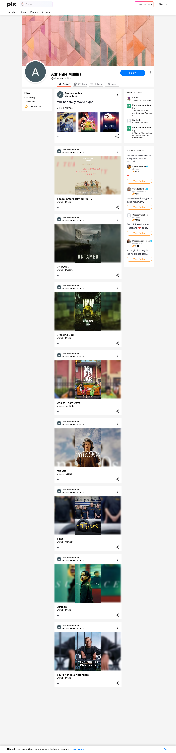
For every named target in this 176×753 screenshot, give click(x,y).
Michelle (136, 120)
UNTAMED (63, 266)
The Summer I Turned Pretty (74, 198)
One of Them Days (68, 402)
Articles (12, 12)
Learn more (78, 749)
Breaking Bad (65, 334)
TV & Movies (65, 107)
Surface (62, 606)
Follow (132, 72)
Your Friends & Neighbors (73, 674)
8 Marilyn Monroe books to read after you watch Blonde (142, 135)
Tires (60, 538)
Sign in (163, 4)
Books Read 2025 (140, 123)
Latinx (135, 97)
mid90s (61, 470)
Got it (166, 749)
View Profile (139, 181)
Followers (29, 101)
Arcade (46, 12)
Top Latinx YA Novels (141, 100)
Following (29, 97)
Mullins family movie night (75, 102)
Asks (23, 12)
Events (34, 12)
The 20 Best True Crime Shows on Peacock (142, 112)
